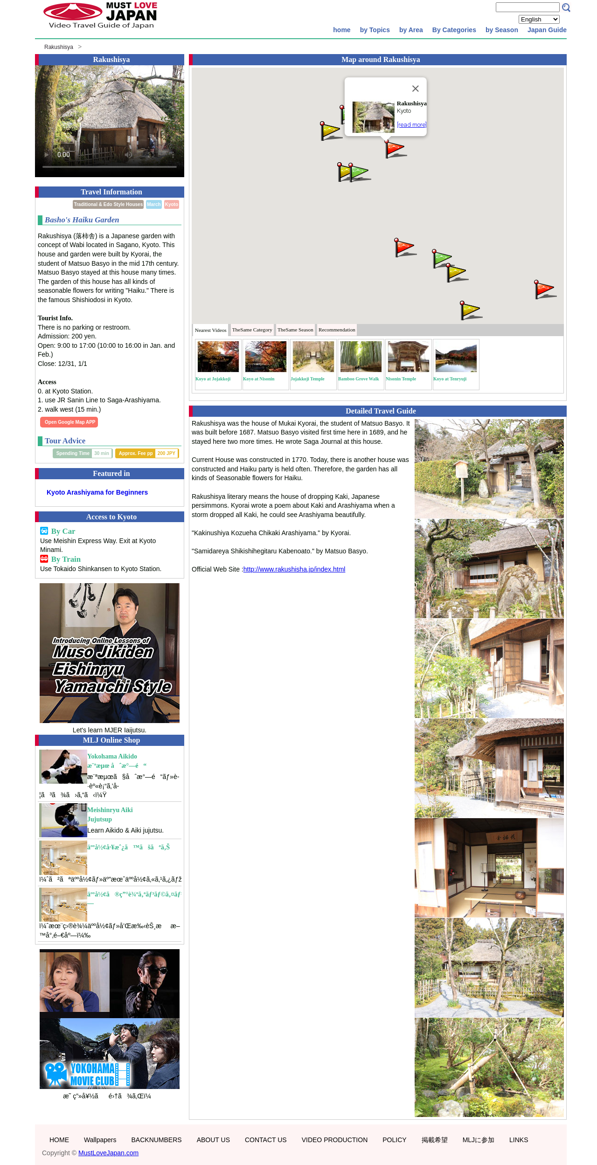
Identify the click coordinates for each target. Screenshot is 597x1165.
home (341, 30)
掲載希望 (435, 1140)
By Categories (454, 30)
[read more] (412, 124)
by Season (502, 30)
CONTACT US (266, 1140)
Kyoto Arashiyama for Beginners (97, 492)
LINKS (518, 1140)
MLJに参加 (478, 1140)
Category (252, 329)
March (153, 204)
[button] (395, 148)
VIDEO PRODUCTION (335, 1140)
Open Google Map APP (70, 422)
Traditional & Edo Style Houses (108, 204)
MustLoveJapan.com (108, 1153)
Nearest (211, 330)
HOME (59, 1140)
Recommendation (337, 329)
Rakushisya (58, 47)
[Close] (415, 88)
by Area (411, 30)
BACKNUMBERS (157, 1140)
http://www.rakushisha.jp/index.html (294, 569)
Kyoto (171, 204)
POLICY (394, 1140)
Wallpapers (100, 1140)
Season (295, 329)
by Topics (375, 30)
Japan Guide (547, 30)
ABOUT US (213, 1140)
